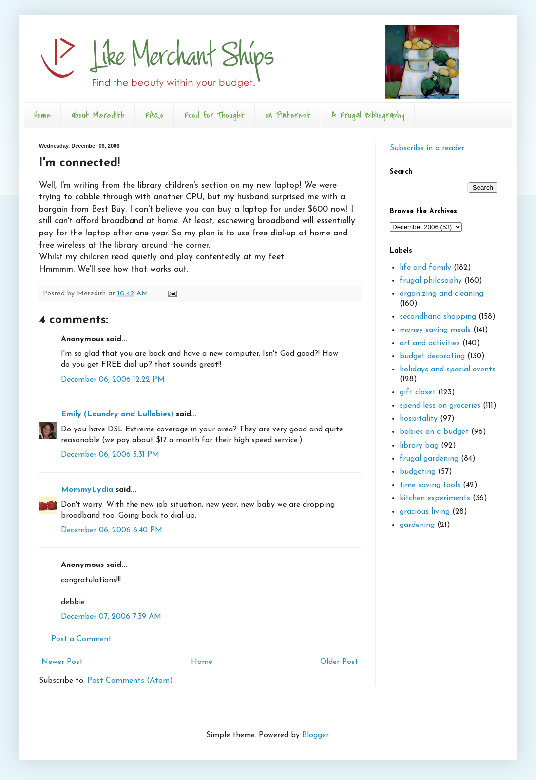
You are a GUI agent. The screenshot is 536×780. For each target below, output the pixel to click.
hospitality (419, 419)
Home (42, 115)
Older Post (339, 662)
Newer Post (62, 662)
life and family (425, 268)
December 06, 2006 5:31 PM (110, 455)
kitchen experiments (435, 498)
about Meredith (98, 115)
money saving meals (435, 330)
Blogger (315, 735)
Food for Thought (214, 115)
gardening (417, 525)
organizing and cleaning (441, 294)
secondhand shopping (438, 317)
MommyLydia (87, 490)
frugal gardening (429, 459)
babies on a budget (434, 432)
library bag (419, 445)
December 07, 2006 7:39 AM (111, 617)
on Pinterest (288, 115)
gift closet (418, 392)
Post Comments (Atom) (130, 680)
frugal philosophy (431, 281)
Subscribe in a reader (427, 148)
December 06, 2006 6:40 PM (111, 530)
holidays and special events (448, 369)
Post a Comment (81, 639)
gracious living (425, 512)
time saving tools (430, 485)
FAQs (154, 115)
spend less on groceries (440, 406)
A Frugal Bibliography (367, 115)
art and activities (430, 343)
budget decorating (432, 356)
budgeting (418, 472)
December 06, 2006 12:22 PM (113, 380)
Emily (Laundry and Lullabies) (117, 414)
